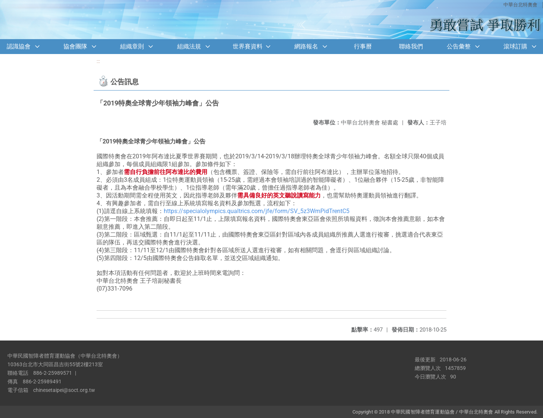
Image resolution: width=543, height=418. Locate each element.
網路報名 (306, 46)
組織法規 (189, 46)
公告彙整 (459, 46)
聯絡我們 (411, 46)
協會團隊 (75, 46)
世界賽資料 (248, 46)
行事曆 (363, 46)
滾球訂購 (515, 46)
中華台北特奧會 (520, 4)
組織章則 (132, 46)
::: (98, 61)
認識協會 (19, 46)
